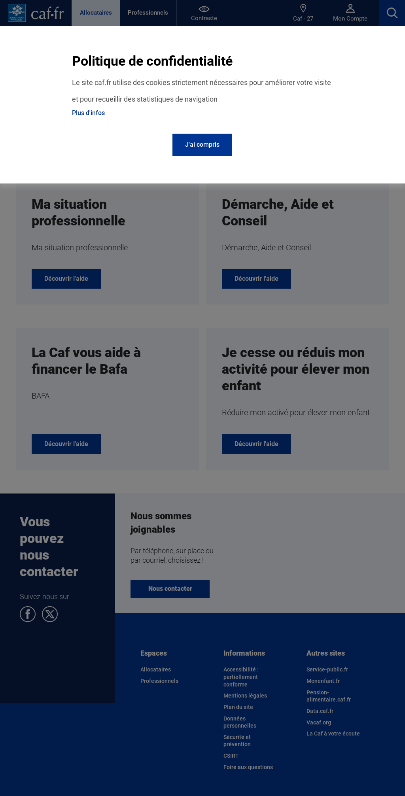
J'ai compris (202, 144)
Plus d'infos (88, 113)
